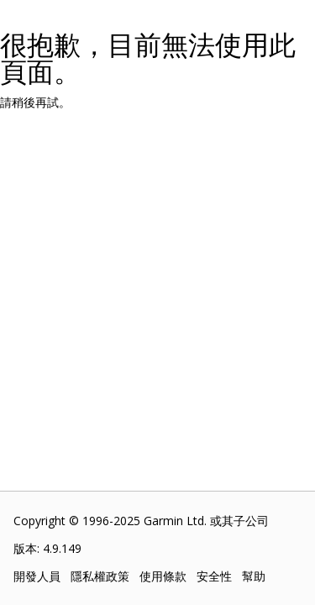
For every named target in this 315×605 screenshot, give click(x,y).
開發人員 (36, 576)
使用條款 (162, 576)
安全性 (214, 576)
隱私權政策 (100, 576)
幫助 (253, 576)
